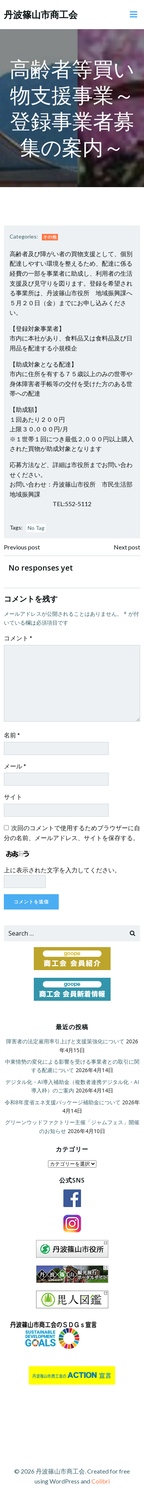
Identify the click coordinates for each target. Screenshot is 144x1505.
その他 (50, 236)
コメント (18, 637)
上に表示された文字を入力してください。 (62, 869)
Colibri (100, 1481)
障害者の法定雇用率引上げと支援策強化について (65, 1041)
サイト (13, 796)
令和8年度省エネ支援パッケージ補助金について (63, 1102)
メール (15, 766)
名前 (12, 735)
